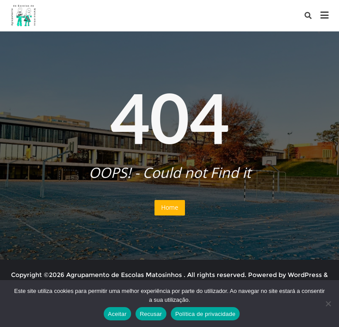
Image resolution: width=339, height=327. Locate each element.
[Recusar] (328, 303)
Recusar (151, 314)
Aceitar (117, 314)
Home (169, 207)
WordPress (305, 275)
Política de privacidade (205, 314)
